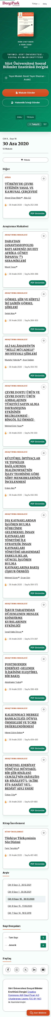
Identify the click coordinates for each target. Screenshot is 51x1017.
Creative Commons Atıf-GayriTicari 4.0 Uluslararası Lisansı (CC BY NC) (24, 995)
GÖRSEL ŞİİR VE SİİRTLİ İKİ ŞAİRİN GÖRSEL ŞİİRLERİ (22, 303)
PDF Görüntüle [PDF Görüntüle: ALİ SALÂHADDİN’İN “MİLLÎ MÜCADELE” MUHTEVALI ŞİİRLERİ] (37, 376)
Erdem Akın (10, 488)
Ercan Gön (25, 578)
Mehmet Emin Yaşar (13, 426)
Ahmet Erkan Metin (13, 198)
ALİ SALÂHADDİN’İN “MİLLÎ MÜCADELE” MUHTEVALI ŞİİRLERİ (21, 350)
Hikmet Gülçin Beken (14, 733)
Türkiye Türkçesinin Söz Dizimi (20, 840)
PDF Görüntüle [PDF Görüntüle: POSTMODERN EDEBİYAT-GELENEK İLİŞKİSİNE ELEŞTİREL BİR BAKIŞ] (37, 698)
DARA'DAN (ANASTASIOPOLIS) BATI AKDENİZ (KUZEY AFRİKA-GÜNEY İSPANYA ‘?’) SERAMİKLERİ (21, 251)
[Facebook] (8, 969)
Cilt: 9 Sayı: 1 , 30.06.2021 (19, 892)
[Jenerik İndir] (43, 945)
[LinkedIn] (34, 969)
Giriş (45, 4)
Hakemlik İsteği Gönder (25, 102)
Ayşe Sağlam (28, 360)
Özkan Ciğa (10, 795)
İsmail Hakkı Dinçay (13, 632)
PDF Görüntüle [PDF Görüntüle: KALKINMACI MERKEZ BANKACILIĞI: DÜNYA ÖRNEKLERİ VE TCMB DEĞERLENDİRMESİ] (37, 748)
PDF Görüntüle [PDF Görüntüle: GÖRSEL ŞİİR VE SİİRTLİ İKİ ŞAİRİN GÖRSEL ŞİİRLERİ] (37, 329)
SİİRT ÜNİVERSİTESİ (30, 54)
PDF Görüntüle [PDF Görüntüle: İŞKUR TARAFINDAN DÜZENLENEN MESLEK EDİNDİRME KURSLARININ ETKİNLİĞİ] (37, 648)
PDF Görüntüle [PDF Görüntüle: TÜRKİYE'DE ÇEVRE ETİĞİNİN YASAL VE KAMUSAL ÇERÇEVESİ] (37, 213)
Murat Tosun (10, 267)
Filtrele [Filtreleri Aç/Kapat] (25, 160)
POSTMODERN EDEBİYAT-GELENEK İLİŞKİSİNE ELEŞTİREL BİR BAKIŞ (21, 670)
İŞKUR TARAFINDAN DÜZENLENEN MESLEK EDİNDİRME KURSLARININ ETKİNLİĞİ (22, 618)
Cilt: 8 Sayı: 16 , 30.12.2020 (21, 899)
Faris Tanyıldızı (11, 848)
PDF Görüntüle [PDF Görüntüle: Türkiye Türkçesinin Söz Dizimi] (37, 864)
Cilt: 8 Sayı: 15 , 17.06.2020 (20, 906)
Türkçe (36, 4)
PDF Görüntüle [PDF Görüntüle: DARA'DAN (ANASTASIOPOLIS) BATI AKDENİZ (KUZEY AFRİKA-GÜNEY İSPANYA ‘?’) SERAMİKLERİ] (37, 283)
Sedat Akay (10, 313)
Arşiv (6, 872)
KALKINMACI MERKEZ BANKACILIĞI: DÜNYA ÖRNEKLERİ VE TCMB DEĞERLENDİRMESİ (22, 720)
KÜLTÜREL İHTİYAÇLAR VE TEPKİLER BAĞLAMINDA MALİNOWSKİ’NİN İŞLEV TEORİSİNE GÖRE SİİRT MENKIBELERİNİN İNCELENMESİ (22, 470)
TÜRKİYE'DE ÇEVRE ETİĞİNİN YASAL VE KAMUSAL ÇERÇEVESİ (21, 188)
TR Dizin (30, 117)
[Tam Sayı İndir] (43, 938)
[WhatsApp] (16, 969)
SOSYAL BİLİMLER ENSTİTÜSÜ (25, 57)
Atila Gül (27, 198)
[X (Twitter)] (25, 969)
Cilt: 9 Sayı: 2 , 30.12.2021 (19, 885)
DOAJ (19, 117)
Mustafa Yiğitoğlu (12, 360)
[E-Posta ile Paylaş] (43, 969)
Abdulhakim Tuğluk (13, 682)
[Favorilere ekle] (43, 178)
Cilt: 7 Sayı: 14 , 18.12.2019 (19, 913)
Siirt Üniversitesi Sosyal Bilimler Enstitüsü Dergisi (25, 65)
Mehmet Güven (11, 578)
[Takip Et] (34, 124)
